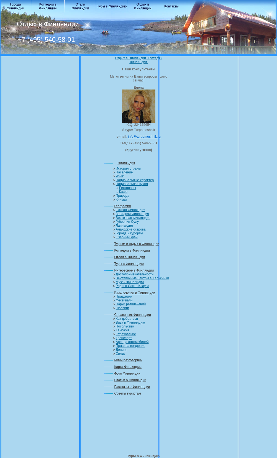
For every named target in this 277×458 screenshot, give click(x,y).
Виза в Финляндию (130, 322)
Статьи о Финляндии (130, 380)
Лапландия (124, 225)
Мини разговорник (128, 360)
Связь (120, 353)
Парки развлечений (131, 304)
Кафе (123, 192)
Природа (122, 196)
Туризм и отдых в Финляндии (136, 244)
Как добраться (127, 319)
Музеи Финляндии (130, 282)
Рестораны (127, 188)
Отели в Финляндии (129, 257)
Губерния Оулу (127, 222)
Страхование (126, 334)
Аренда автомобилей (132, 342)
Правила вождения (130, 346)
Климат (121, 199)
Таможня (122, 330)
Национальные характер (135, 180)
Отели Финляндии (80, 6)
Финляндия (126, 163)
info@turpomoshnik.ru (144, 137)
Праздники (124, 296)
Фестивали (124, 300)
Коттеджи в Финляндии (48, 6)
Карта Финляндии (128, 367)
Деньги (121, 350)
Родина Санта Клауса (132, 286)
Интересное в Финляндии (134, 270)
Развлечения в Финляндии (134, 293)
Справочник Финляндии (132, 315)
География (122, 206)
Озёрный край (127, 237)
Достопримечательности (134, 274)
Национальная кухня (132, 184)
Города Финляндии (15, 6)
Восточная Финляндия (133, 218)
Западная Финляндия (132, 214)
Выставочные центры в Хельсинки (142, 278)
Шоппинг (122, 308)
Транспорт (124, 338)
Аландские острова (131, 229)
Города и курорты (129, 233)
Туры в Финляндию (112, 6)
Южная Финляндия (130, 210)
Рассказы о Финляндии (132, 387)
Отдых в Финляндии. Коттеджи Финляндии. (138, 60)
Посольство (125, 326)
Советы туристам (127, 393)
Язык (120, 176)
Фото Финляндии (127, 373)
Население (124, 172)
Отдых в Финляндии (143, 6)
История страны (128, 168)
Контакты (171, 6)
